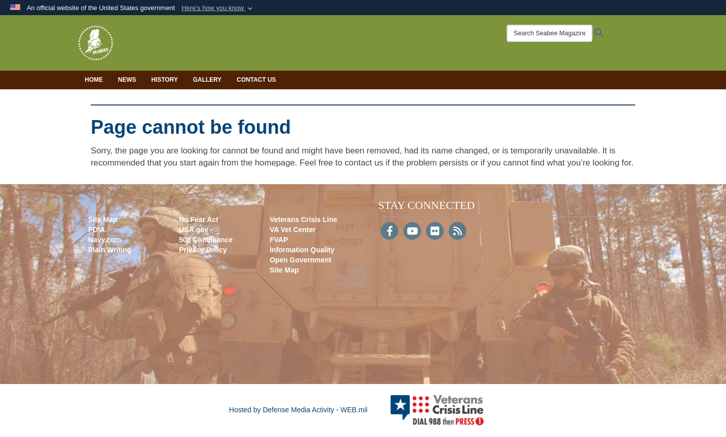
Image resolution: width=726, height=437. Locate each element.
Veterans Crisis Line (303, 219)
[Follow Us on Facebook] (389, 232)
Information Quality (302, 250)
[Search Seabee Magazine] (549, 33)
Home (94, 79)
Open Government (300, 260)
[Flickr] (435, 232)
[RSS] (457, 232)
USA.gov (193, 230)
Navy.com (104, 240)
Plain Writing (109, 250)
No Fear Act (198, 219)
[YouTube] (412, 232)
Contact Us (256, 79)
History (164, 79)
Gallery (207, 79)
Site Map (102, 219)
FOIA (96, 230)
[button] (218, 8)
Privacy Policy (203, 250)
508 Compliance (206, 240)
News (127, 79)
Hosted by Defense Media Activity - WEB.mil (298, 410)
